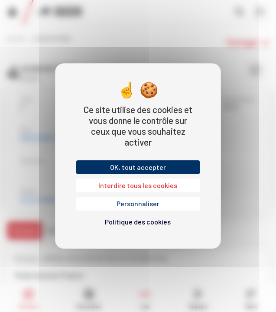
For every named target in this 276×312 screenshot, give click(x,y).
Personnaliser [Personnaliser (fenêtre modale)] (138, 203)
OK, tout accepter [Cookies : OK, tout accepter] (138, 167)
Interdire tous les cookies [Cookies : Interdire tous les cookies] (137, 185)
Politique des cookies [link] (138, 222)
